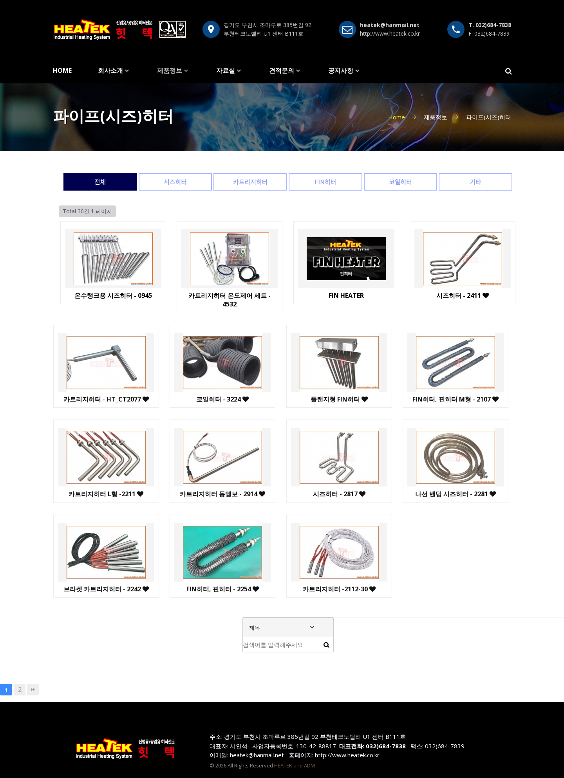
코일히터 (400, 181)
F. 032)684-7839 (489, 33)
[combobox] (288, 627)
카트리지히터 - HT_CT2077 (68, 399)
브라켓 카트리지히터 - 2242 (68, 589)
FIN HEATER (344, 295)
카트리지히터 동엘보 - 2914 (185, 494)
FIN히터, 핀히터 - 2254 (184, 589)
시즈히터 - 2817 (301, 494)
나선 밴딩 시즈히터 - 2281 (418, 494)
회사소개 (110, 70)
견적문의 (281, 70)
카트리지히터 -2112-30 (301, 589)
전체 (100, 181)
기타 (475, 181)
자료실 (225, 70)
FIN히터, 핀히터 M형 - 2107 (418, 399)
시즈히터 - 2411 (460, 295)
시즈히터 (175, 181)
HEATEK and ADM (294, 765)
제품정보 (169, 70)
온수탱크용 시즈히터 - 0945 (111, 295)
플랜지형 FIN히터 (301, 399)
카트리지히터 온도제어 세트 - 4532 (227, 300)
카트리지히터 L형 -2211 (68, 494)
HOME (62, 70)
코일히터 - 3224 (185, 399)
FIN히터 (325, 181)
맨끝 (33, 689)
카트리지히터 (250, 181)
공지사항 (340, 70)
